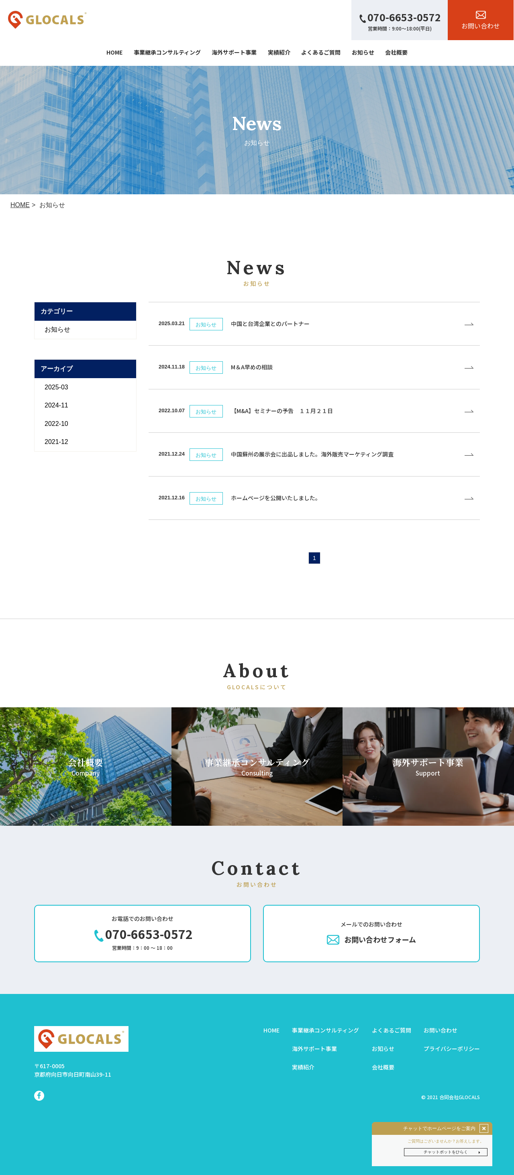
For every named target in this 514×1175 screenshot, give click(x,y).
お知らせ (57, 329)
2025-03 (56, 387)
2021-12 (56, 441)
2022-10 (56, 423)
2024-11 (56, 405)
